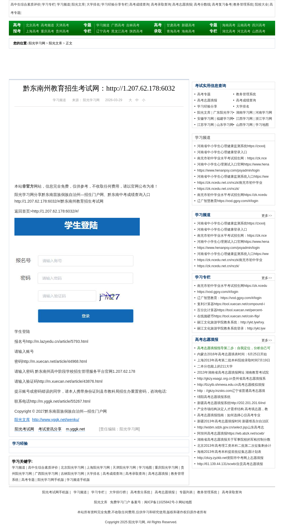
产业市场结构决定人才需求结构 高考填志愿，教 (232, 409)
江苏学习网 (205, 125)
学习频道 (63, 4)
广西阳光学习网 (46, 474)
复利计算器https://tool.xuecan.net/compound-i (231, 304)
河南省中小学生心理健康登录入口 (222, 152)
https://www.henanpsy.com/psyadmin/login (228, 170)
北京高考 (32, 25)
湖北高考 (228, 31)
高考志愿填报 (182, 4)
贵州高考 (62, 31)
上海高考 (32, 31)
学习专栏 (48, 4)
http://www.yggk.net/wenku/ (55, 419)
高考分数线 (202, 4)
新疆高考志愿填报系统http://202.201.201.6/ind (231, 403)
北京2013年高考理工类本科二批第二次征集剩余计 (234, 446)
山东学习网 (225, 125)
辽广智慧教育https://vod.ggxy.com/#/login (227, 201)
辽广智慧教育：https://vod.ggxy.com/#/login (229, 298)
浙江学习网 (263, 119)
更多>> (267, 216)
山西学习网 (244, 125)
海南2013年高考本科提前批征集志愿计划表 (229, 452)
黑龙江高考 (119, 31)
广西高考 (118, 25)
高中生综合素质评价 (25, 4)
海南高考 (188, 31)
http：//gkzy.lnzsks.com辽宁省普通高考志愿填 (231, 391)
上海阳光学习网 (98, 467)
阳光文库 (78, 4)
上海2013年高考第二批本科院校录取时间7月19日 (233, 360)
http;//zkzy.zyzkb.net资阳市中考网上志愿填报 (230, 458)
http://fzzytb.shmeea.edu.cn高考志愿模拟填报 (231, 385)
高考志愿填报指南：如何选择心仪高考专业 (228, 415)
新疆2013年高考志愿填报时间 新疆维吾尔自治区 (233, 421)
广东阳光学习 (223, 112)
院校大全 (261, 4)
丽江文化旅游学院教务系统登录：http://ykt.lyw (231, 328)
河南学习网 (263, 112)
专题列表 (186, 492)
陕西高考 (136, 31)
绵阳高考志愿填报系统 (213, 397)
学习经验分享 (207, 106)
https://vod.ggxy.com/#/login (217, 292)
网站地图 (185, 502)
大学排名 (93, 4)
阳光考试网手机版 (55, 492)
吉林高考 (133, 25)
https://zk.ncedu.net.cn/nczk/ (218, 189)
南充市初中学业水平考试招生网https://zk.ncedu (232, 195)
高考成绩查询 (139, 4)
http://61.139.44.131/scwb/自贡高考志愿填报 (230, 464)
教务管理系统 (243, 4)
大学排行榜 (117, 492)
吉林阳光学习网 (72, 474)
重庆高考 (47, 31)
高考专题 (28, 480)
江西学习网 (244, 119)
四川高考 (258, 25)
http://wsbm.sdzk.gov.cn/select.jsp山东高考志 (230, 427)
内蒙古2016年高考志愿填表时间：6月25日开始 (232, 354)
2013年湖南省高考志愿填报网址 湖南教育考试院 (233, 372)
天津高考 (62, 25)
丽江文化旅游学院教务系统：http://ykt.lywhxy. (231, 322)
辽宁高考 (103, 31)
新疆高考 (188, 25)
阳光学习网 (37, 43)
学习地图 (145, 467)
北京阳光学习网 (72, 467)
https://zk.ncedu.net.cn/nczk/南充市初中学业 (229, 183)
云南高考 (243, 25)
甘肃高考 (173, 25)
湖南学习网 (244, 112)
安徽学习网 (205, 119)
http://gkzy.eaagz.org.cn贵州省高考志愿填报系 (231, 379)
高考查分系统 (140, 492)
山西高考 (258, 31)
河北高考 (243, 31)
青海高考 (173, 31)
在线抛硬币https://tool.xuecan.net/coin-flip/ (228, 316)
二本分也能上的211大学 (215, 366)
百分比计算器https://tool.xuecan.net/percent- (230, 310)
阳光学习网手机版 (50, 480)
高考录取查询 (161, 4)
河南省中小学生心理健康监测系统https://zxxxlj (231, 146)
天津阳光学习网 (124, 467)
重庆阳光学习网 (166, 467)
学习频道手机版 (78, 480)
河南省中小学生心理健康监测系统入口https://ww (232, 176)
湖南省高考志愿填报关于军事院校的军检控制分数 (233, 439)
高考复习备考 (222, 4)
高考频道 (47, 25)
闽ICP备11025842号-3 (161, 502)
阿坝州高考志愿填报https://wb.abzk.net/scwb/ (230, 433)
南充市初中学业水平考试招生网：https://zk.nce (232, 158)
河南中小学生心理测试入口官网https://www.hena (233, 164)
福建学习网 (225, 119)
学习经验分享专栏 (114, 4)
